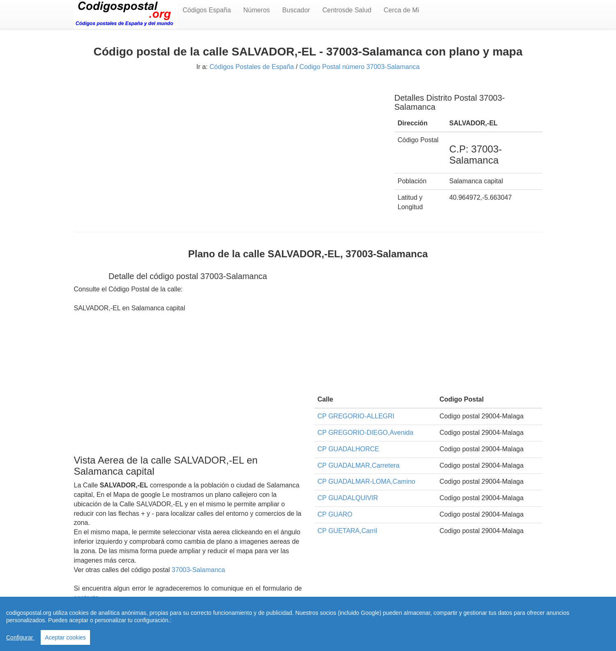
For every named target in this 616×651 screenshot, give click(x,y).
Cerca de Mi (401, 10)
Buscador (296, 10)
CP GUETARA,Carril (347, 530)
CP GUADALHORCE (348, 449)
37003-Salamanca (198, 569)
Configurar (20, 637)
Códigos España (207, 10)
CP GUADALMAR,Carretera (359, 465)
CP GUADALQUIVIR (348, 497)
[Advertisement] (228, 142)
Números (256, 10)
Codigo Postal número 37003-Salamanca (360, 66)
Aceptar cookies (65, 637)
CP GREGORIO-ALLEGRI (356, 416)
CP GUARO (335, 514)
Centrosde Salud (346, 10)
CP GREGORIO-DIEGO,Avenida (365, 432)
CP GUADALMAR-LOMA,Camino (366, 481)
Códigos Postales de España (252, 66)
